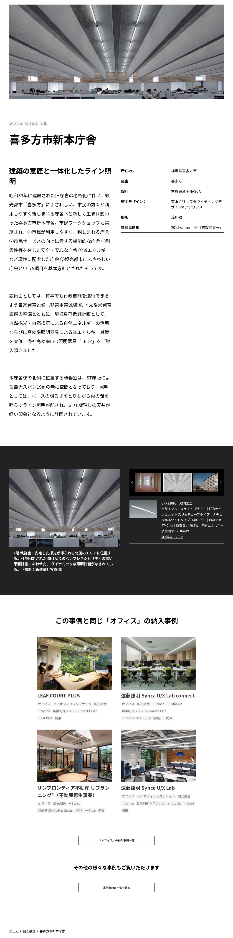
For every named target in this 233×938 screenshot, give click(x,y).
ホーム (14, 935)
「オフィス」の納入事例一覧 (116, 841)
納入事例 (29, 935)
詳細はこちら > (172, 536)
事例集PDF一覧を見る (116, 891)
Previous (132, 482)
